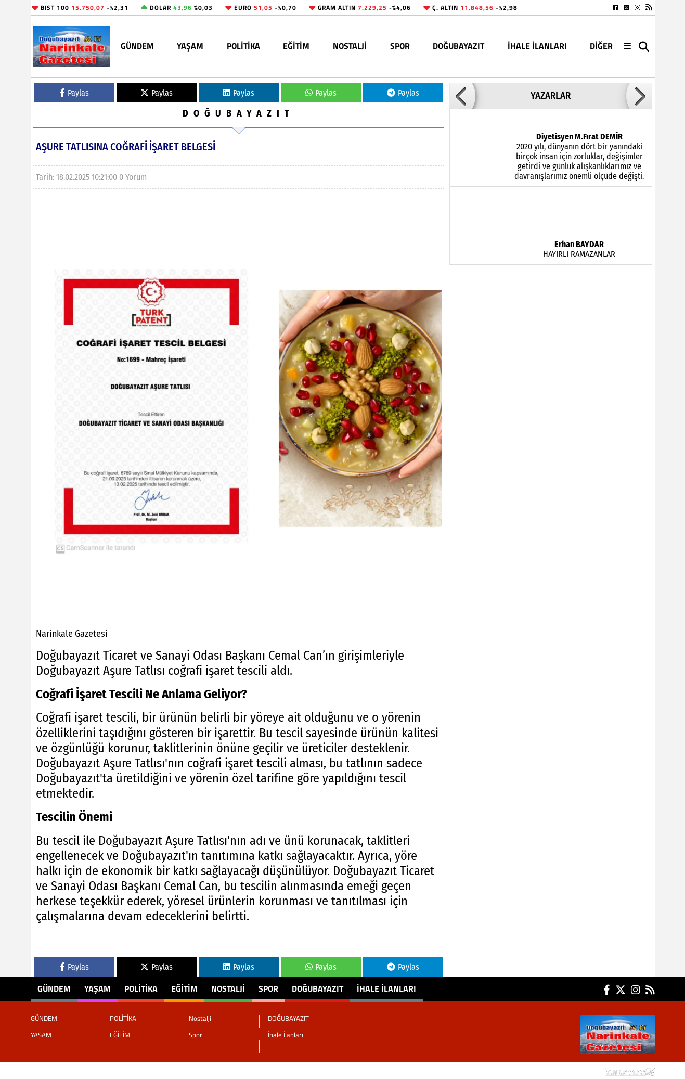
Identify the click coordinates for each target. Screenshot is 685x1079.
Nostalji (350, 46)
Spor (400, 46)
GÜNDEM (137, 46)
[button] (462, 96)
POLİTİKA (243, 46)
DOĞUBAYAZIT (458, 46)
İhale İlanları (537, 46)
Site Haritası (57, 1070)
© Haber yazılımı (600, 1070)
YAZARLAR (551, 95)
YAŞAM (190, 46)
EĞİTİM (296, 46)
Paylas (74, 93)
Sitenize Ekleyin (115, 1070)
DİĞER (601, 46)
